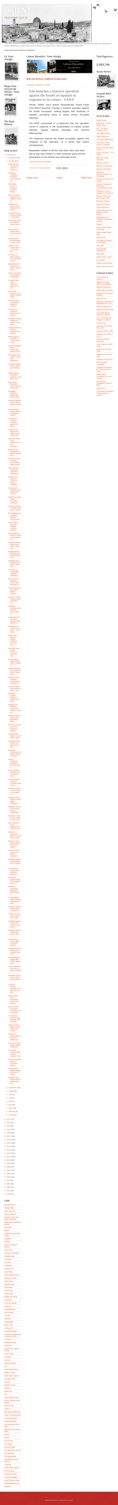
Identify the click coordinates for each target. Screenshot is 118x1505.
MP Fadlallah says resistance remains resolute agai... (14, 516)
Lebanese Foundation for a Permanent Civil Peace (104, 369)
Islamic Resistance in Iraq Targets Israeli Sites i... (14, 275)
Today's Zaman (9, 1372)
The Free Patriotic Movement (102, 340)
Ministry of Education (103, 169)
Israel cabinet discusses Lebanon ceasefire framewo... (13, 526)
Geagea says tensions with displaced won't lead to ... (14, 207)
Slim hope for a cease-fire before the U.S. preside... (14, 312)
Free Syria (100, 246)
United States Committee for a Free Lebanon (103, 376)
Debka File (8, 1391)
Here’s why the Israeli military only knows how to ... (14, 232)
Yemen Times (9, 1354)
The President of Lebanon (102, 278)
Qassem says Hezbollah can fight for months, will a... (14, 452)
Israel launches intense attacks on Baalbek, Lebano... (14, 412)
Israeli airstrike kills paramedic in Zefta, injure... (14, 240)
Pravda (6, 1438)
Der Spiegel (8, 1444)
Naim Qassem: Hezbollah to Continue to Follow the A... (14, 470)
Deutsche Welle (9, 1447)
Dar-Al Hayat (8, 1312)
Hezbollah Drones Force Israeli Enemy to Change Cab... (14, 809)
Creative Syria (9, 1284)
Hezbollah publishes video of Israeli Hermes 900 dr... (14, 610)
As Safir (7, 1316)
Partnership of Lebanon (104, 290)
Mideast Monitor (10, 1205)
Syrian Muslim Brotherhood (101, 250)
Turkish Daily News (11, 1369)
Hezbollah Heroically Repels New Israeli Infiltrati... (14, 394)
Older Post (86, 178)
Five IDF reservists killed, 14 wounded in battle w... (14, 1062)
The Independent (10, 1456)
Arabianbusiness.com (11, 1483)
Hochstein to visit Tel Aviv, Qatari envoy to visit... (14, 817)
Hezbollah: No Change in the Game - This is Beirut (14, 629)
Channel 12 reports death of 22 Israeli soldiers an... (14, 1037)
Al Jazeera (8, 1300)
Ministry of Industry (103, 201)
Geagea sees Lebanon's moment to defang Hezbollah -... (13, 480)
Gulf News (8, 1346)
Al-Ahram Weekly (10, 1303)
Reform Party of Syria (104, 257)
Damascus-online (10, 1278)
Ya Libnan (7, 1339)
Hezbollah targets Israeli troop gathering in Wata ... (14, 718)
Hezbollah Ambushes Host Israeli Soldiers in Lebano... (14, 753)
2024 (9, 155)
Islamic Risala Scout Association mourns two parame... (13, 999)
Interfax (7, 1434)
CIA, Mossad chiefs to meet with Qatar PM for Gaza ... (14, 1018)
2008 (9, 1167)
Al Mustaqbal (8, 1322)
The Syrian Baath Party (104, 140)
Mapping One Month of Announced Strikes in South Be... (14, 708)
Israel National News (11, 1398)
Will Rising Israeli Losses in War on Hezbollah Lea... (14, 791)
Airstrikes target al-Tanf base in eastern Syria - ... (14, 933)
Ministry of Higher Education (102, 159)
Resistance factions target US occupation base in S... (14, 880)
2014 (9, 1146)
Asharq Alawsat (9, 1309)
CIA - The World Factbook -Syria (102, 129)
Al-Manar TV (8, 1328)
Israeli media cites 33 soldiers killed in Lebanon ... (14, 590)
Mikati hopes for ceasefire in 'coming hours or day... (14, 339)
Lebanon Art (100, 388)
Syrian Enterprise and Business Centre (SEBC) (104, 212)
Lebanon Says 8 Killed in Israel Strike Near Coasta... (14, 1027)
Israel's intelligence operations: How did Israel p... (14, 763)
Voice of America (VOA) (12, 1415)
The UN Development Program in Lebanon (104, 319)
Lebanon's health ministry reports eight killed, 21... (14, 600)
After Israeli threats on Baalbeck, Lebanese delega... (12, 188)
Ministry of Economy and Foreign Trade (103, 197)
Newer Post (32, 178)
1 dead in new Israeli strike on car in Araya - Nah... (14, 248)
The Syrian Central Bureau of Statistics (103, 143)
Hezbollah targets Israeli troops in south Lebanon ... (14, 862)
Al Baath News (9, 1256)
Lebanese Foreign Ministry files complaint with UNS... (14, 951)
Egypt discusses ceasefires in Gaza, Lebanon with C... (14, 267)
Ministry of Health (102, 163)
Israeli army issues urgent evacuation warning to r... (14, 500)
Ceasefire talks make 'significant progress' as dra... (13, 284)
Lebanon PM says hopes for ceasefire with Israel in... (14, 330)
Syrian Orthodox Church (104, 266)
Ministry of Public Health (104, 310)
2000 (9, 1194)
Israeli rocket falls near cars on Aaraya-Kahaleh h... (14, 969)
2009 (9, 1163)
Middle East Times (10, 1297)
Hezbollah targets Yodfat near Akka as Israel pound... (14, 924)
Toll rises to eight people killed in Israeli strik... (14, 1045)
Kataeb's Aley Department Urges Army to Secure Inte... (14, 432)
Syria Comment (9, 1211)
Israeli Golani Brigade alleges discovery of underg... (14, 1071)
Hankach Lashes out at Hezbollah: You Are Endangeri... (14, 442)
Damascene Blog (10, 1474)
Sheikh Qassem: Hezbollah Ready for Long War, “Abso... (14, 376)
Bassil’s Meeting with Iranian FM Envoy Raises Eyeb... (14, 671)
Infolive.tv (7, 1388)
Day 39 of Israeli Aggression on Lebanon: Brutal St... (14, 198)
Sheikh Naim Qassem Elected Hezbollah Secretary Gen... (12, 640)
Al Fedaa (7, 1262)
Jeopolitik (7, 1239)
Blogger (70, 1500)
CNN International (10, 1418)
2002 (9, 1187)
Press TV (7, 1409)
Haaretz (7, 1382)
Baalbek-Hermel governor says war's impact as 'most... (14, 554)
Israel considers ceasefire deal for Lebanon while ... (14, 773)
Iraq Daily (7, 1357)
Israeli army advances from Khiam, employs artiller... (14, 294)
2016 (9, 1140)
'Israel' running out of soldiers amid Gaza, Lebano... (14, 508)
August (11, 1091)
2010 (9, 1160)
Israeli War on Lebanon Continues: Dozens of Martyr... (13, 422)
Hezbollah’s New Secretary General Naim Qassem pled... (14, 461)
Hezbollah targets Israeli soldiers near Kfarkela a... (14, 367)
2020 (9, 1126)
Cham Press (8, 1290)
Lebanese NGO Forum (104, 359)
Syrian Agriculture (102, 207)
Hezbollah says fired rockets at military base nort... (14, 1080)
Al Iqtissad (8, 1265)
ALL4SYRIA (100, 260)
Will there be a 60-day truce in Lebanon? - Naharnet (14, 727)
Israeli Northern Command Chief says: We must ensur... (14, 1009)
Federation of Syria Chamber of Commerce (104, 192)
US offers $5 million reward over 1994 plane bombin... (14, 257)
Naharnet (7, 1319)
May (10, 1101)
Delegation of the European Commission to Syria (104, 219)
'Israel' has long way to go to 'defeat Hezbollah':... (13, 853)
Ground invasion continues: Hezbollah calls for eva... (14, 782)
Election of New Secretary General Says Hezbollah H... (14, 680)
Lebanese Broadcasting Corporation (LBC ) (12, 1335)
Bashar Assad (101, 120)
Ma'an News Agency (11, 1376)
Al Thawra (7, 1259)
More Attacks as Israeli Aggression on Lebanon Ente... (14, 825)
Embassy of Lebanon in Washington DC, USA (104, 302)
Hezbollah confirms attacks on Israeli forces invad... (13, 697)
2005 (9, 1177)
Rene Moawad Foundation (101, 363)
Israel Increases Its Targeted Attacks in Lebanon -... (13, 303)
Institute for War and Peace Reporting (11, 1218)
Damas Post (8, 1269)
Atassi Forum (101, 237)
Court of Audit (101, 298)
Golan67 (99, 224)
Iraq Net (7, 1360)
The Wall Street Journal (12, 1450)
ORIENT (17, 11)
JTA (5, 1394)
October (12, 161)
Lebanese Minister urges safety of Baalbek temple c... (14, 403)
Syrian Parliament (102, 136)
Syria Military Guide (103, 133)
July (10, 1094)
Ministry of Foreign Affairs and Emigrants (104, 283)
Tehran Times (9, 1406)
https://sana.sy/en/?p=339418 (40, 162)
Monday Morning (10, 1342)
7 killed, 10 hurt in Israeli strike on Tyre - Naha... (14, 916)
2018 (9, 1133)
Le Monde (7, 1465)
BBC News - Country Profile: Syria (103, 124)
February (12, 1111)
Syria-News (8, 1287)
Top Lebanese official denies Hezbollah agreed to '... (14, 871)
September (13, 1088)
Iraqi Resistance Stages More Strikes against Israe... (14, 960)
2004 (9, 1180)
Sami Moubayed (10, 1214)
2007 (9, 1170)
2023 (9, 1119)
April (10, 1105)
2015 (9, 1143)
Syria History (8, 1281)
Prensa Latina (9, 1471)
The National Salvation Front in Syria (104, 241)
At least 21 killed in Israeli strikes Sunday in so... (14, 908)
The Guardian (9, 1453)
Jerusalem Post (9, 1379)
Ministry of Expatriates (104, 166)
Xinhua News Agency (11, 1468)
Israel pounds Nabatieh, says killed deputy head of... (14, 491)
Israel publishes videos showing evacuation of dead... (14, 900)
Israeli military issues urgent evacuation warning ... (14, 942)
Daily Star (7, 1306)
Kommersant (8, 1441)
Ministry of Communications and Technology (103, 174)
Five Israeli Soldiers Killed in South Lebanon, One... (14, 1053)
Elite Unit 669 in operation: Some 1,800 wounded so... (14, 581)
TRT (5, 1366)
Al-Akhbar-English (10, 1331)
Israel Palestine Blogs (12, 1480)
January (12, 1115)
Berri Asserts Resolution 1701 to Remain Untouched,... (14, 385)
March (11, 1108)
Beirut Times (8, 1325)
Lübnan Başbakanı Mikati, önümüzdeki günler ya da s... (14, 348)
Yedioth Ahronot (9, 1385)
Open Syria (100, 254)
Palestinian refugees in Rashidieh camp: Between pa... (14, 177)
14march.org (100, 323)
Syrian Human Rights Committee (103, 228)
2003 (9, 1184)
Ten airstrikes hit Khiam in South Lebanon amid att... (14, 536)
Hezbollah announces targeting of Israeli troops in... (13, 890)
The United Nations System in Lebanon (103, 314)
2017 (9, 1136)
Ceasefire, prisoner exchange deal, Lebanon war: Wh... (14, 988)
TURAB (7, 1242)
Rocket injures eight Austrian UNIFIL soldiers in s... (14, 662)
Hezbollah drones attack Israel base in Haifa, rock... (14, 545)
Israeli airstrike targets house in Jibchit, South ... (14, 736)
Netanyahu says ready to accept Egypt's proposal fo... (14, 800)
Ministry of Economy (103, 287)
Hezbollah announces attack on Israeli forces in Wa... (14, 835)
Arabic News (8, 1294)
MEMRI (7, 1230)
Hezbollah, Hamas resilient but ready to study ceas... (14, 321)
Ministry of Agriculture (104, 307)
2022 (9, 1123)
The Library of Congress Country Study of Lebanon (104, 393)
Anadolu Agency (10, 1363)
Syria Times (8, 1250)
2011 (9, 1157)
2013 (9, 1150)
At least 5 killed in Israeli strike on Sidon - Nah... (14, 688)
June (11, 1098)
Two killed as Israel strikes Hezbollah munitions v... (13, 572)
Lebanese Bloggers (11, 1477)
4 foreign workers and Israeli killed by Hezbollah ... (14, 215)
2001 (9, 1191)
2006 (9, 1173)
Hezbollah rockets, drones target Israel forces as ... (14, 978)
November (12, 158)
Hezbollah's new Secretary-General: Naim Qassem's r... (14, 620)
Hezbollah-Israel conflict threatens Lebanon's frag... (14, 652)
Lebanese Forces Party (104, 331)
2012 (9, 1153)
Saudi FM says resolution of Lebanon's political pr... (13, 167)
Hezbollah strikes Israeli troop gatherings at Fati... (14, 744)
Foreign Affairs (9, 1208)
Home (59, 178)
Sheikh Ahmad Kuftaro (104, 263)
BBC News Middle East (12, 1412)
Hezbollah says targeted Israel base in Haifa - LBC (14, 563)
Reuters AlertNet (10, 1421)
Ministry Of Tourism (103, 204)
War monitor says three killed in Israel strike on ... (14, 223)
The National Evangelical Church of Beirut (104, 383)
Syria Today (8, 1272)
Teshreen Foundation (11, 1253)
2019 (9, 1129)
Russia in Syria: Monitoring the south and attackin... (14, 844)
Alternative (8, 1227)
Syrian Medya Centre (11, 1275)
